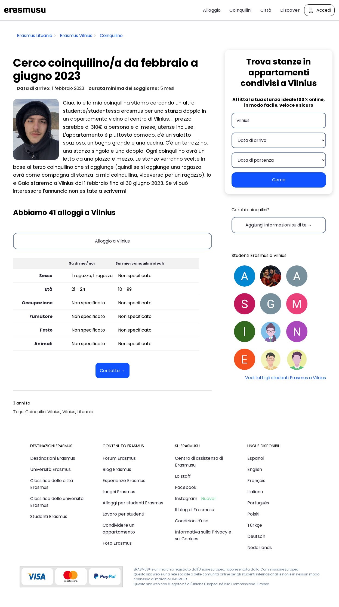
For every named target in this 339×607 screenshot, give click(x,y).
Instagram (186, 498)
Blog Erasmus (117, 469)
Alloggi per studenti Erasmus (133, 503)
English (254, 469)
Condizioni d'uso (191, 521)
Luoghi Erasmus (119, 492)
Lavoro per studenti (123, 514)
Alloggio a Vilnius (112, 241)
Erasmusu (25, 10)
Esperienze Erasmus (124, 480)
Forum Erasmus (119, 458)
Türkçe (254, 525)
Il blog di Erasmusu (194, 510)
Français (256, 480)
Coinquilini (240, 10)
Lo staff (183, 476)
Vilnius (68, 412)
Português (258, 503)
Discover (290, 10)
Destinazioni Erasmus (52, 458)
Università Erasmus (50, 469)
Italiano (255, 492)
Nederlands (259, 547)
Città (266, 10)
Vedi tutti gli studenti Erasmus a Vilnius (285, 378)
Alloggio (212, 10)
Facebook (185, 487)
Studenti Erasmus (48, 516)
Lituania (85, 412)
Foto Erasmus (117, 543)
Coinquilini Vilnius (42, 412)
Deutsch (256, 536)
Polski (253, 514)
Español (255, 458)
